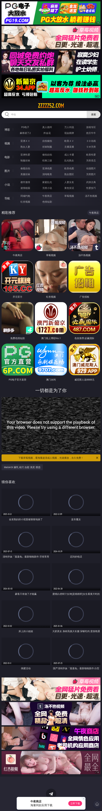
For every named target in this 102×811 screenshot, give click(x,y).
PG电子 (25, 127)
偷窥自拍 (25, 168)
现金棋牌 (69, 133)
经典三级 (47, 160)
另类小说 (47, 188)
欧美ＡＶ (69, 140)
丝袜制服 (47, 146)
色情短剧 (47, 201)
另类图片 (91, 174)
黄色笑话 (69, 188)
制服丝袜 (25, 160)
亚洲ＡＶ (25, 140)
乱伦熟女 (69, 160)
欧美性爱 (91, 154)
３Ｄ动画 (91, 140)
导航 (7, 198)
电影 (7, 157)
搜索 (93, 114)
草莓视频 (69, 195)
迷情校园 (25, 188)
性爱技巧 (91, 188)
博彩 (7, 129)
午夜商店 (47, 195)
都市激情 (25, 182)
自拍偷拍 (47, 140)
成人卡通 (69, 154)
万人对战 (69, 127)
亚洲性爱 (25, 154)
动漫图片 (91, 168)
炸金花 (47, 133)
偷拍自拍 (47, 154)
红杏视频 (25, 201)
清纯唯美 (47, 174)
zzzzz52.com (51, 105)
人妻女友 (69, 182)
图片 (7, 171)
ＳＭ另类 (91, 146)
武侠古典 (91, 182)
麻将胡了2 (25, 133)
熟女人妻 (25, 146)
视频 (7, 143)
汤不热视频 (91, 195)
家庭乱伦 (47, 182)
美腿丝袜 (25, 174)
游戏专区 (91, 127)
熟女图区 (69, 174)
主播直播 (69, 146)
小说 (7, 184)
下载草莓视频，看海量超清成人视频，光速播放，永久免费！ (58, 458)
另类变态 (91, 160)
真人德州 (47, 127)
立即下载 (75, 803)
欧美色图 (69, 168)
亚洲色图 (47, 168)
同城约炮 (25, 195)
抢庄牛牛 (91, 133)
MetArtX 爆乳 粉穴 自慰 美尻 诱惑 (22, 467)
